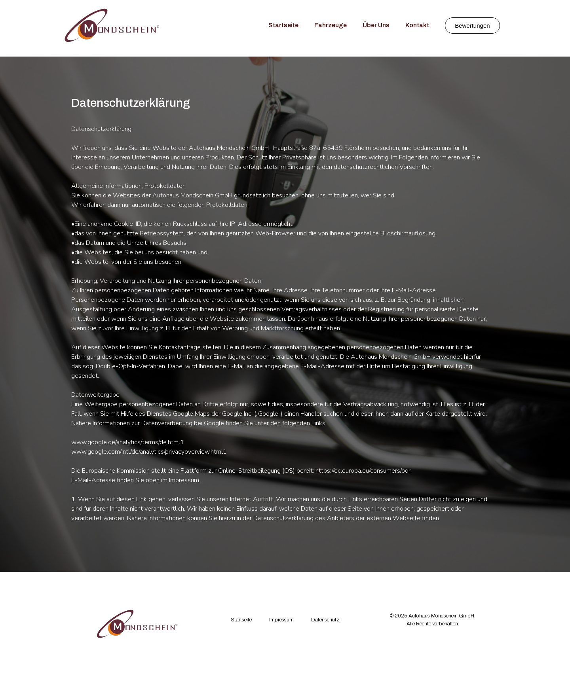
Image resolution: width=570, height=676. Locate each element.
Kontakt (417, 25)
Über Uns (376, 25)
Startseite (283, 25)
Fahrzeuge (330, 25)
